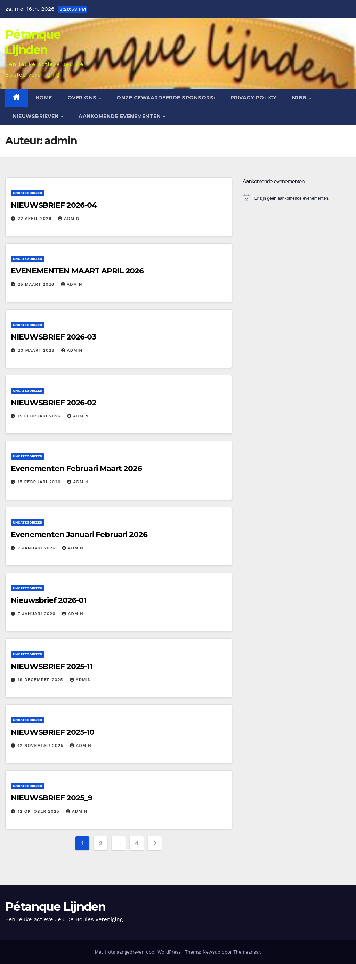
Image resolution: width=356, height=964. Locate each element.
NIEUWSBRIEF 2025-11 (51, 666)
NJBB (300, 98)
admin (69, 218)
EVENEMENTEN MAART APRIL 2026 (77, 271)
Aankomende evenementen (120, 116)
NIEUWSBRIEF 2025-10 (52, 732)
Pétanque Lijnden (55, 906)
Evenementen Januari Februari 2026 (79, 534)
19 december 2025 (41, 679)
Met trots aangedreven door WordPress (139, 952)
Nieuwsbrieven (36, 116)
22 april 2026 (35, 218)
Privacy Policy (253, 98)
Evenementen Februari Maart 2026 (76, 468)
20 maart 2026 (37, 350)
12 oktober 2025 (39, 811)
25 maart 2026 (37, 284)
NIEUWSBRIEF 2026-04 (54, 205)
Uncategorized (27, 193)
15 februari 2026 (40, 416)
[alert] (297, 198)
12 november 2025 (41, 745)
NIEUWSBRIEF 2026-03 (53, 337)
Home (43, 98)
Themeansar (246, 952)
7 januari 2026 (37, 547)
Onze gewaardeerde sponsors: (165, 98)
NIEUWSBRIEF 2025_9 (51, 798)
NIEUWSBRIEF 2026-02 (53, 402)
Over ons (82, 98)
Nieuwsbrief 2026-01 (48, 600)
